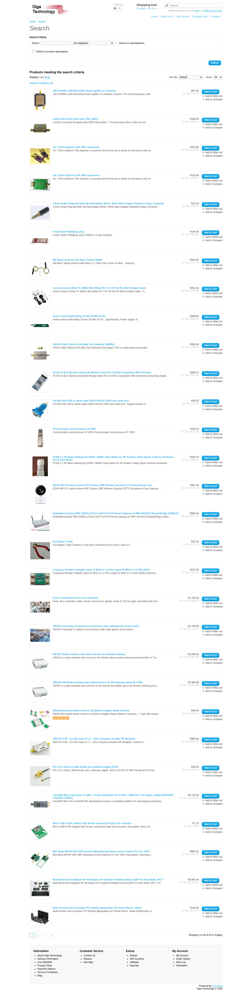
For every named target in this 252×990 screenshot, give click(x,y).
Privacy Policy (44, 965)
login (197, 10)
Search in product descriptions (52, 51)
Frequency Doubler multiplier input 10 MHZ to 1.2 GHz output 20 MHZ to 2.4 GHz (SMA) (101, 569)
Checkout (215, 16)
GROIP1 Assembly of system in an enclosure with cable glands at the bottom (96, 626)
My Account (183, 16)
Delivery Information (47, 958)
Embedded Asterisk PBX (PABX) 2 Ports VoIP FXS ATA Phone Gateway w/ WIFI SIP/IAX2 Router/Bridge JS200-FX (116, 513)
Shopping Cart (200, 16)
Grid (47, 77)
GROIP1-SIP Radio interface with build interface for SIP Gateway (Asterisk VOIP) (98, 682)
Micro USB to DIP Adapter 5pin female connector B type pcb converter (92, 823)
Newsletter (181, 965)
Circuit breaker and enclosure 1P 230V (74, 429)
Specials (134, 965)
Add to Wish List (213, 96)
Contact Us (89, 955)
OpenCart (217, 985)
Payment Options (46, 969)
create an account (212, 10)
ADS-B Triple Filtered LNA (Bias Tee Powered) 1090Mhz (84, 344)
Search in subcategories (132, 43)
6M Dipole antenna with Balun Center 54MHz (78, 259)
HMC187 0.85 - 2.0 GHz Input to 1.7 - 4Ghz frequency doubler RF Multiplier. (94, 738)
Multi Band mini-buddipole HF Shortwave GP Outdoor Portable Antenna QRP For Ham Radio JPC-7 (108, 879)
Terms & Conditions (47, 972)
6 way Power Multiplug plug (68, 231)
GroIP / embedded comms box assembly (75, 598)
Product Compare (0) (41, 83)
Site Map (88, 962)
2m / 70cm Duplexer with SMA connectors (76, 147)
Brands (133, 955)
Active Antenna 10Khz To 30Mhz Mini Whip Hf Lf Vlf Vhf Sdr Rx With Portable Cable (99, 288)
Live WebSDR (44, 962)
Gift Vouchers (137, 958)
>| (52, 935)
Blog (39, 975)
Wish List (181, 962)
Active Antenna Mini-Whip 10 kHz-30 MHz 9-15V (79, 316)
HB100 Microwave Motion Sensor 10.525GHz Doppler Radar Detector (91, 710)
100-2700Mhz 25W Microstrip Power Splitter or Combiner (84, 90)
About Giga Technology (49, 955)
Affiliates (134, 962)
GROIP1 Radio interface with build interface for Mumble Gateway (89, 654)
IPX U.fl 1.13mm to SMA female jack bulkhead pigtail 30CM (85, 767)
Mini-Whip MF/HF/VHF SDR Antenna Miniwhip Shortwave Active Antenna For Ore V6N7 (101, 851)
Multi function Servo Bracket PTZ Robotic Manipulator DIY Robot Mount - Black (97, 907)
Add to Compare (213, 99)
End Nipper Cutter (63, 541)
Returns (88, 958)
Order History (183, 958)
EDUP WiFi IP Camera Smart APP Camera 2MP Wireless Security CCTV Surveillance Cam (102, 485)
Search (42, 21)
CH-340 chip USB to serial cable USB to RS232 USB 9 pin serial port (91, 400)
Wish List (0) (167, 16)
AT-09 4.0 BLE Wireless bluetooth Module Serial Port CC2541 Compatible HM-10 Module (102, 372)
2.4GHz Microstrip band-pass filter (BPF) (75, 119)
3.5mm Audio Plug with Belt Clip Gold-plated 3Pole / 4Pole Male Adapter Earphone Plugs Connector (108, 203)
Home (154, 16)
